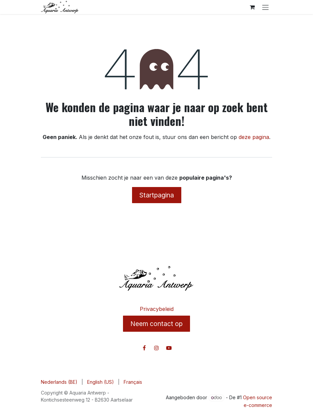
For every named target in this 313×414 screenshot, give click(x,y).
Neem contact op (156, 324)
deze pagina (254, 137)
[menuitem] (59, 381)
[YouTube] (169, 347)
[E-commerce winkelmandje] (252, 7)
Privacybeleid (157, 309)
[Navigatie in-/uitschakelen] (265, 7)
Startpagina (156, 195)
